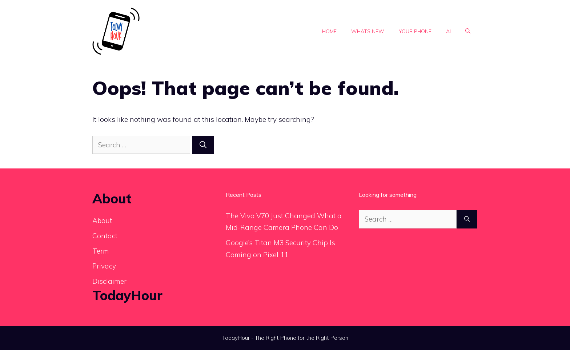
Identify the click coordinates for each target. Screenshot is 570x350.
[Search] (203, 145)
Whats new (367, 31)
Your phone (415, 31)
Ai (448, 31)
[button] (468, 31)
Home (329, 31)
